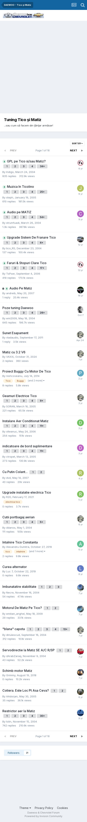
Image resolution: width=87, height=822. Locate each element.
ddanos (10, 527)
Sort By (77, 143)
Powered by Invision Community (43, 816)
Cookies (62, 808)
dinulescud (13, 634)
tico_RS (10, 248)
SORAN (10, 406)
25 (42, 191)
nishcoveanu (14, 375)
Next (73, 150)
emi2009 (11, 318)
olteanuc (11, 431)
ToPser (10, 273)
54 (42, 217)
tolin (8, 721)
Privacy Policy (44, 808)
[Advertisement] (43, 66)
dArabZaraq (13, 656)
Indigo (10, 172)
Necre (10, 592)
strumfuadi (12, 222)
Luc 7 (9, 571)
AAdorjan (12, 696)
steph (9, 197)
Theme (25, 808)
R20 (8, 497)
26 (42, 312)
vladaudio (12, 337)
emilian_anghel (15, 613)
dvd (8, 477)
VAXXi (10, 356)
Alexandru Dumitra (17, 546)
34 (42, 166)
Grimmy (10, 675)
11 (41, 425)
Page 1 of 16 (43, 150)
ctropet (10, 456)
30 (42, 715)
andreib (11, 293)
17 (42, 267)
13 (65, 629)
